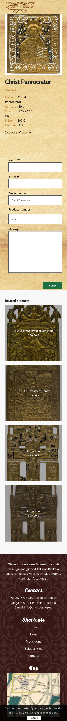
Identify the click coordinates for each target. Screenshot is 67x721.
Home (33, 627)
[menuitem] (60, 7)
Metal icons (33, 641)
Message (35, 250)
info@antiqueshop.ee (38, 607)
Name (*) (35, 165)
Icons (33, 634)
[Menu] (60, 7)
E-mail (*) (35, 181)
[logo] (28, 7)
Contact (33, 656)
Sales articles (33, 649)
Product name (35, 198)
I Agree (34, 717)
